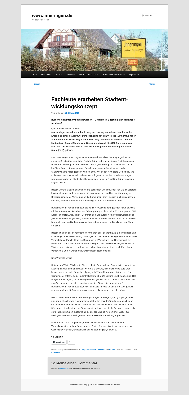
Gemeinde (101, 350)
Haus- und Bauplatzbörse (114, 74)
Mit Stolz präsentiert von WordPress (105, 385)
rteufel (112, 350)
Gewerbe (71, 74)
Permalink (55, 352)
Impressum (134, 74)
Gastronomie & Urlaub (88, 74)
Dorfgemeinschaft (88, 350)
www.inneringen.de (52, 15)
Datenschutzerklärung (78, 385)
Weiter (153, 84)
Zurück (36, 84)
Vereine (59, 74)
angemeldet (64, 368)
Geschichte (46, 74)
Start (35, 74)
